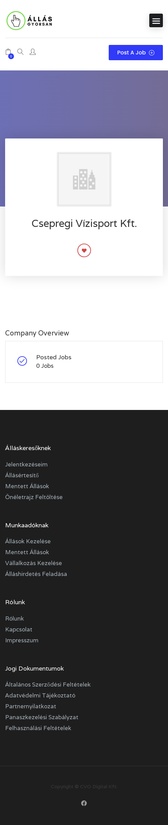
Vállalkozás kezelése (33, 563)
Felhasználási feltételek (38, 728)
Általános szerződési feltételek (48, 684)
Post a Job (135, 52)
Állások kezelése (28, 541)
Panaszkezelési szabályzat (41, 717)
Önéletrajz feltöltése (34, 497)
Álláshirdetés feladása (36, 574)
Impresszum (22, 640)
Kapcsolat (18, 629)
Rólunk (14, 618)
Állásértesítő (22, 475)
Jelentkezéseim (26, 464)
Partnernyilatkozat (30, 706)
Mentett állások (27, 486)
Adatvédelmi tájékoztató (40, 695)
